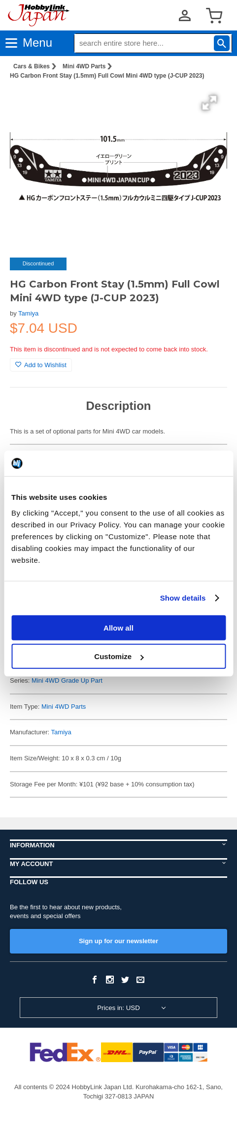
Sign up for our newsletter (118, 941)
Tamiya (28, 313)
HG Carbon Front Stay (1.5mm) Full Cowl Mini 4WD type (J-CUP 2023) (107, 75)
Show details (183, 598)
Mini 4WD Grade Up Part (67, 680)
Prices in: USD (118, 1007)
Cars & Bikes (31, 66)
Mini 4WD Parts (84, 66)
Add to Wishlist (41, 365)
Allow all (118, 627)
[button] (209, 102)
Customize (118, 656)
